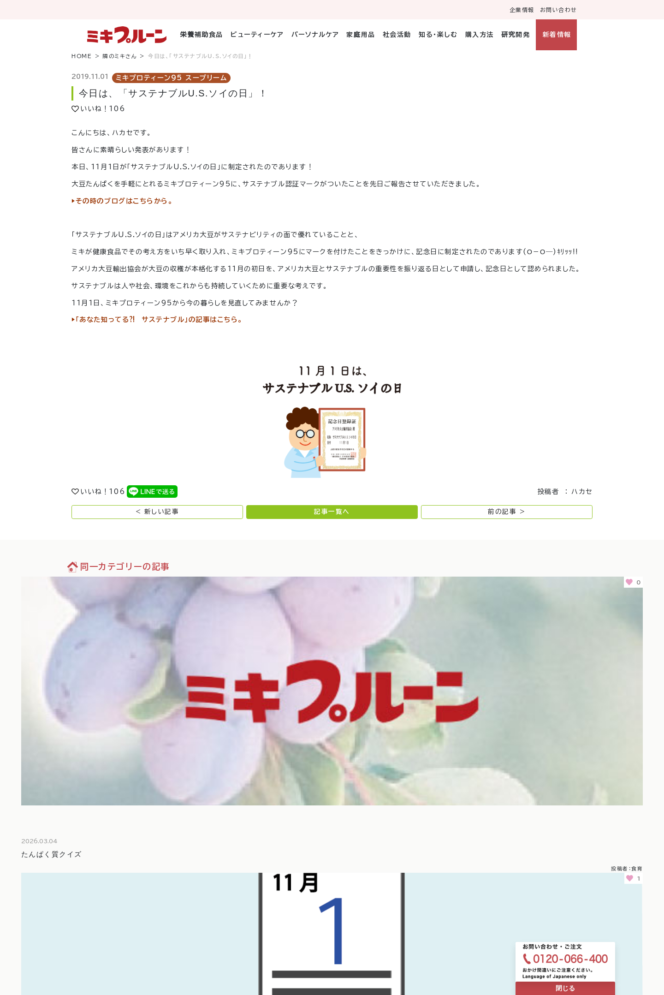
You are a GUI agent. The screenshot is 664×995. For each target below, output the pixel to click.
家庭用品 (360, 34)
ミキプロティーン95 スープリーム (171, 77)
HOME (81, 56)
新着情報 (557, 34)
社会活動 (397, 34)
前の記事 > (506, 511)
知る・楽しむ (438, 34)
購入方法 (479, 34)
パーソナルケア (315, 34)
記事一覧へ (332, 511)
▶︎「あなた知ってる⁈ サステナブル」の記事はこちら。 (157, 319)
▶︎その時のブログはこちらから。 (122, 200)
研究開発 (515, 34)
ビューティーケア (257, 34)
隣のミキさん (120, 56)
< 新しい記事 (157, 511)
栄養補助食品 (201, 34)
